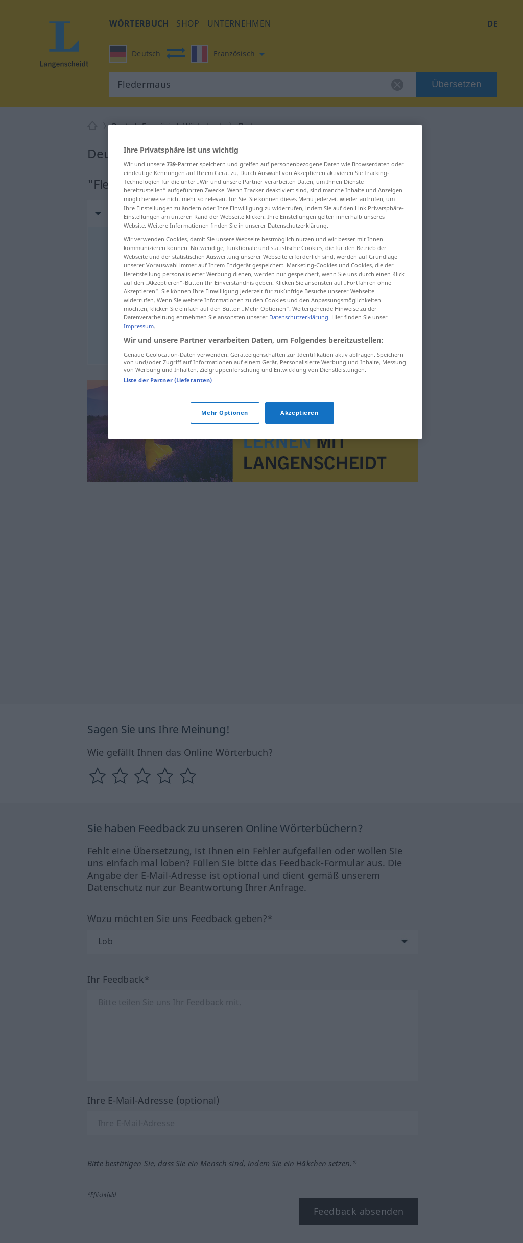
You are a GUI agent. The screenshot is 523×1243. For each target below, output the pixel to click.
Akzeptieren (299, 412)
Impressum (139, 326)
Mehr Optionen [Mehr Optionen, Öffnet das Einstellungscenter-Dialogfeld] (224, 412)
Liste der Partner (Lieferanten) (168, 380)
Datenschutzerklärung (298, 317)
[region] (265, 282)
